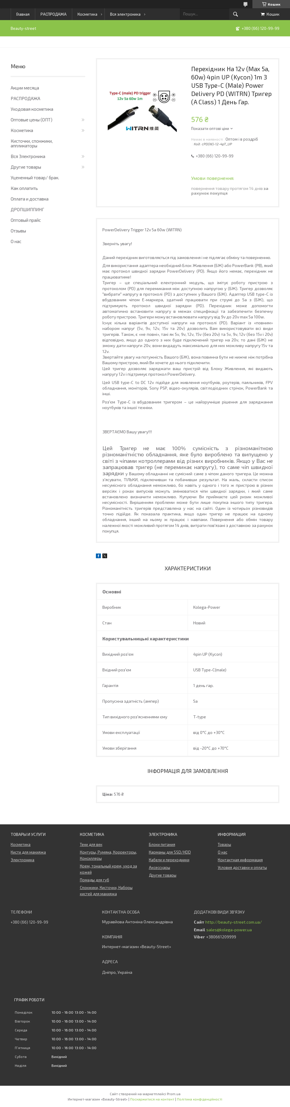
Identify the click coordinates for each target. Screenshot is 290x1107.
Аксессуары (159, 867)
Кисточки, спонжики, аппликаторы (32, 143)
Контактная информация (240, 859)
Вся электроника (125, 14)
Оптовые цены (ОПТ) (31, 119)
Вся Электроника (28, 156)
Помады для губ (94, 880)
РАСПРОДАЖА (54, 14)
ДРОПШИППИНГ (27, 209)
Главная (23, 14)
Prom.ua (174, 1094)
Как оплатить (24, 188)
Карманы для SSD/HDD (170, 852)
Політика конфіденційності (199, 1099)
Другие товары (26, 167)
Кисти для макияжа (28, 852)
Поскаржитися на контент (152, 1099)
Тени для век (91, 844)
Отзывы (18, 230)
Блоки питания (162, 844)
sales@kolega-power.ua (229, 930)
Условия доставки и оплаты (242, 867)
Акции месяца (25, 87)
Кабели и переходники (169, 859)
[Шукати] (235, 14)
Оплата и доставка (30, 198)
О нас (16, 241)
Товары (224, 844)
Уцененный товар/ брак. (35, 177)
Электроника (22, 859)
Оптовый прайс (26, 220)
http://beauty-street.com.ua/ (233, 922)
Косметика (87, 14)
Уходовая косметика (32, 109)
